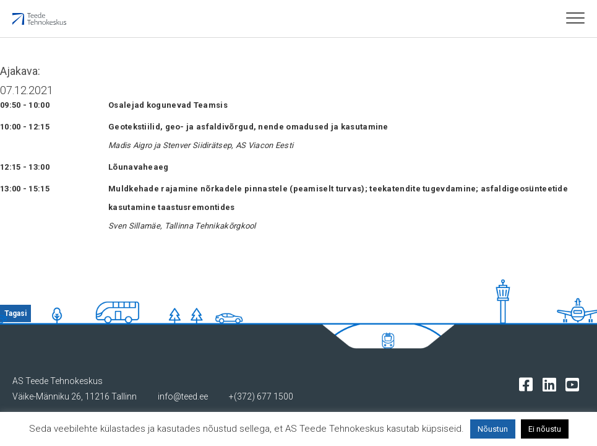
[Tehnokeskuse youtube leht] (575, 384)
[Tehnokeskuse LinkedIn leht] (552, 384)
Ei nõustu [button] (544, 429)
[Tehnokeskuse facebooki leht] (528, 384)
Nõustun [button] (493, 429)
